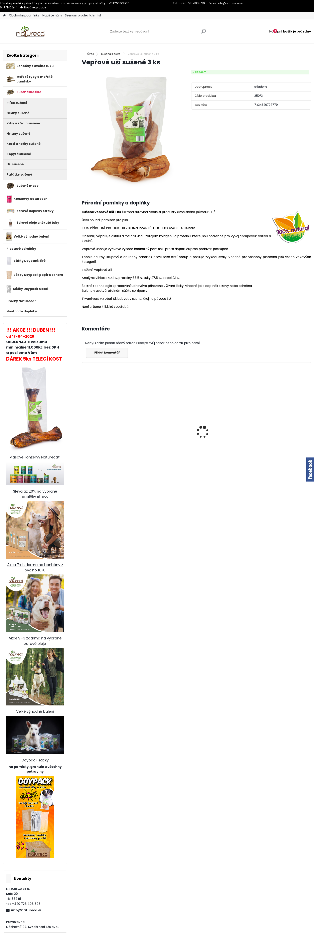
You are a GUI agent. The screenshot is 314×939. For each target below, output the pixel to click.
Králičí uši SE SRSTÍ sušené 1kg (222, 459)
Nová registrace (35, 7)
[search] (203, 33)
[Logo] (30, 31)
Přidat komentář (107, 353)
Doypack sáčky (35, 760)
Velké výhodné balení (35, 711)
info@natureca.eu (230, 3)
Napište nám (52, 15)
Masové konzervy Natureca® (35, 457)
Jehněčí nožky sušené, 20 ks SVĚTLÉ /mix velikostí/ (277, 452)
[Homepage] (4, 15)
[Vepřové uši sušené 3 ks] (130, 130)
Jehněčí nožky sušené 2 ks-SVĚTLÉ (163, 452)
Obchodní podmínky (24, 15)
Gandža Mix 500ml (99, 459)
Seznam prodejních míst (83, 15)
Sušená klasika (111, 54)
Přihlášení (10, 7)
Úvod (90, 54)
